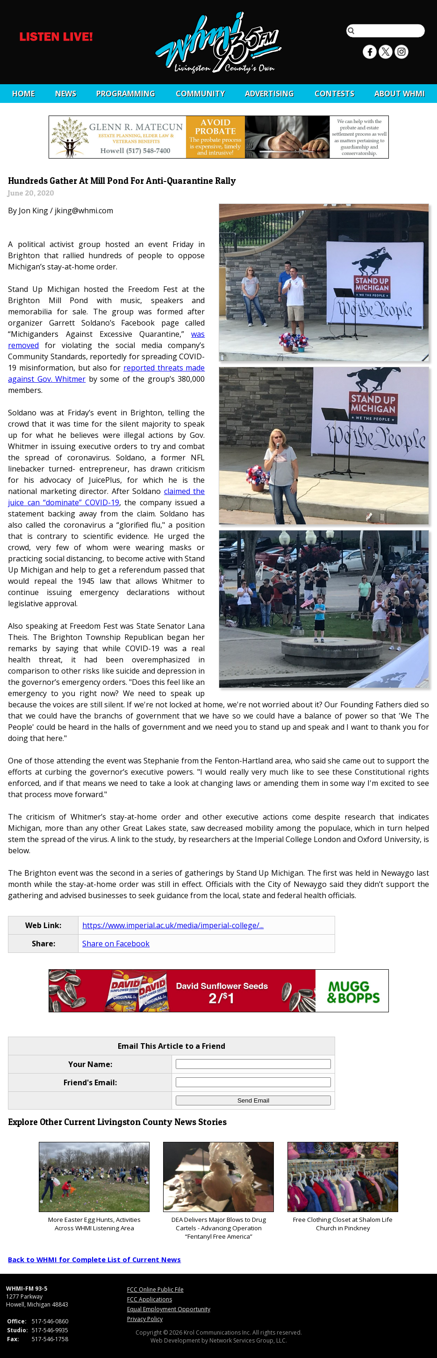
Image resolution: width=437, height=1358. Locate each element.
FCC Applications (149, 1299)
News (65, 93)
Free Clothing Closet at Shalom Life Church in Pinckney (342, 1187)
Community (200, 93)
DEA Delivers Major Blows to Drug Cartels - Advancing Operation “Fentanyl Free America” (218, 1191)
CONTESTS (334, 93)
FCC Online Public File (155, 1289)
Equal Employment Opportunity (168, 1309)
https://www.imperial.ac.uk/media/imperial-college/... (173, 925)
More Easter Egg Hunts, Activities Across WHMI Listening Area (94, 1187)
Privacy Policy (145, 1319)
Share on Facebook (116, 943)
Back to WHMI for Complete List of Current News (94, 1259)
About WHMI (399, 93)
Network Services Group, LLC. (248, 1340)
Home (23, 93)
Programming (125, 93)
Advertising (269, 93)
